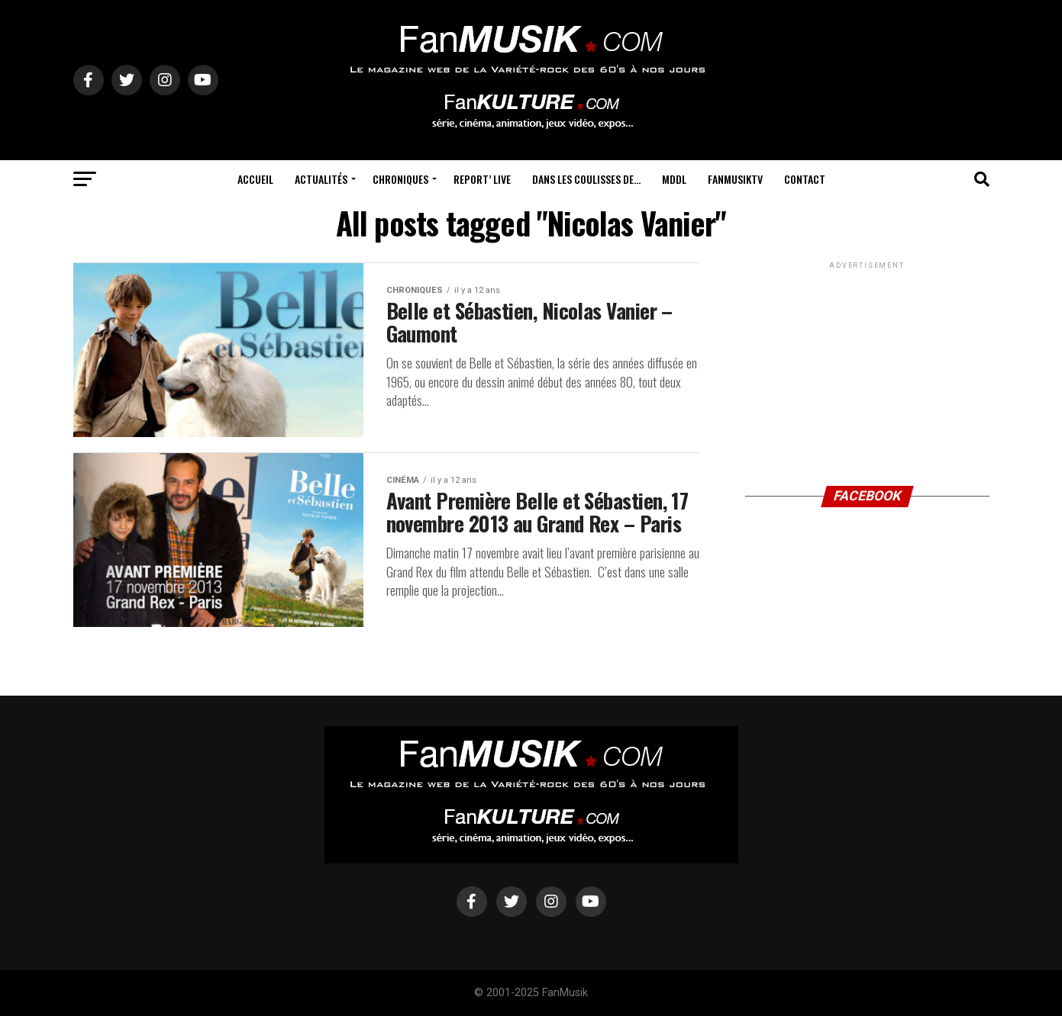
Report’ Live (482, 179)
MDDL (674, 179)
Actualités (321, 179)
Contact (804, 179)
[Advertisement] (867, 367)
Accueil (255, 179)
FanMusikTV (735, 179)
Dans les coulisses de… (586, 179)
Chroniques (400, 179)
